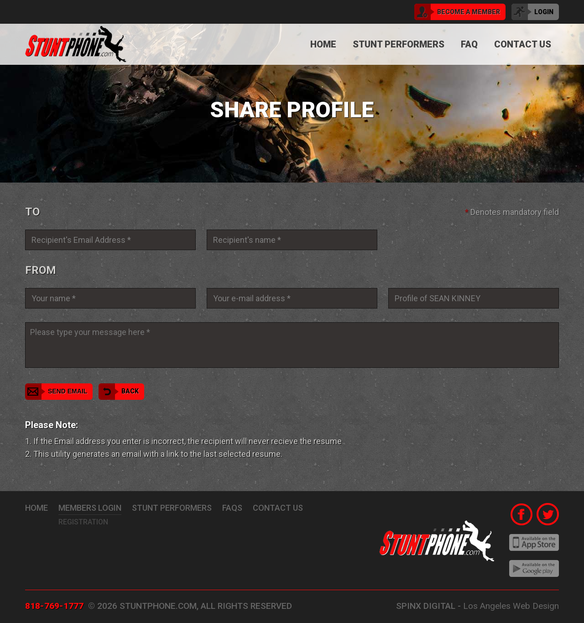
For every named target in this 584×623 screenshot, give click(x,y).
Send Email (56, 391)
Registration (83, 522)
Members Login (89, 508)
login (532, 12)
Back (119, 391)
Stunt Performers (398, 44)
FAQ (469, 44)
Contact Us (522, 44)
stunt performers (172, 508)
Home (323, 44)
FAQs (232, 508)
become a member (457, 12)
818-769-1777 (54, 606)
